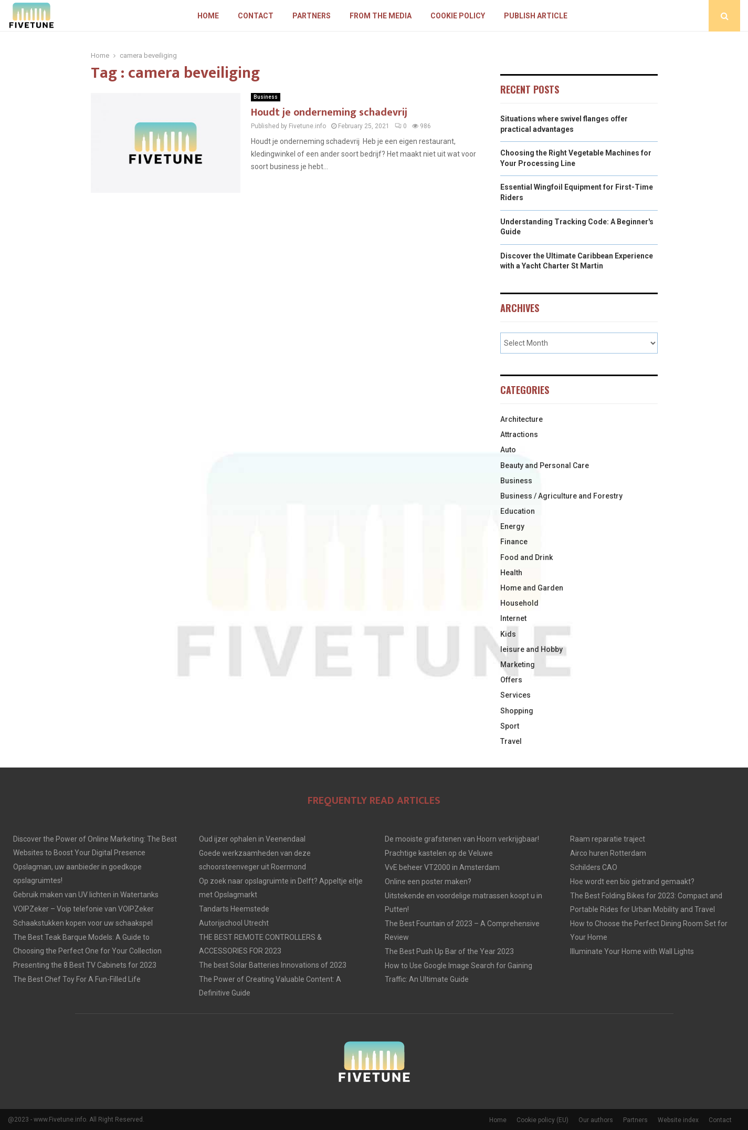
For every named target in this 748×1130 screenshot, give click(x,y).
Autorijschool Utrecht (234, 923)
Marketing (517, 664)
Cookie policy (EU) (542, 1120)
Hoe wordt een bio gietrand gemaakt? (632, 881)
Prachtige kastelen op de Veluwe (439, 853)
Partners (311, 16)
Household (519, 603)
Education (517, 511)
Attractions (519, 434)
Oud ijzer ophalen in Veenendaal (252, 839)
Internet (513, 618)
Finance (514, 541)
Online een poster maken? (428, 881)
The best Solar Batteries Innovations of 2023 (272, 965)
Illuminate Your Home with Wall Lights (632, 951)
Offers (511, 680)
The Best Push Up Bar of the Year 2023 (449, 951)
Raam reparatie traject (607, 839)
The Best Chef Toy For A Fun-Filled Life (77, 979)
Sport (509, 726)
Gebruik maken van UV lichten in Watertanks (86, 894)
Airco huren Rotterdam (608, 853)
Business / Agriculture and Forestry (561, 496)
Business (266, 97)
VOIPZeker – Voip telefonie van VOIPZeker (83, 909)
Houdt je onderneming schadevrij (329, 112)
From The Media (381, 16)
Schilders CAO (593, 867)
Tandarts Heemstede (234, 909)
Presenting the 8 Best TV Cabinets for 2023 (84, 965)
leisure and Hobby (531, 649)
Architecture (521, 419)
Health (511, 572)
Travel (511, 741)
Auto (508, 449)
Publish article (535, 16)
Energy (512, 526)
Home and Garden (531, 588)
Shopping (516, 711)
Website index (678, 1120)
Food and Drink (526, 557)
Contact (255, 16)
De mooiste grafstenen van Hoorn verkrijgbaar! (462, 839)
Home (208, 16)
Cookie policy (457, 16)
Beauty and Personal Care (544, 465)
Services (515, 695)
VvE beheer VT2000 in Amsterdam (442, 867)
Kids (508, 634)
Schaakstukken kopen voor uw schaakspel (83, 923)
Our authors (595, 1120)
